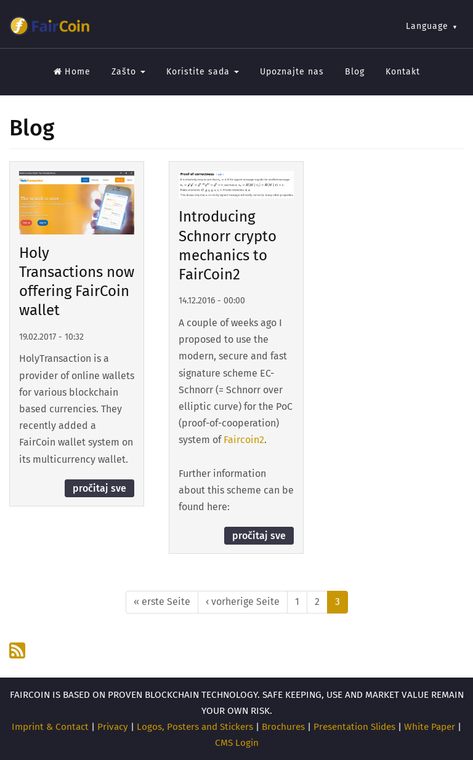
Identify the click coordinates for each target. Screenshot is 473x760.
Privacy (112, 726)
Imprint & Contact (50, 726)
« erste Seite (162, 601)
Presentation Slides (354, 726)
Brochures (283, 726)
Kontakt (403, 71)
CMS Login (237, 742)
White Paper (429, 726)
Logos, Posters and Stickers (195, 726)
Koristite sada (202, 71)
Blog (355, 71)
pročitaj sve (99, 488)
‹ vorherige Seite (243, 601)
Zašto (128, 71)
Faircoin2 (244, 440)
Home (72, 71)
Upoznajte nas (292, 71)
